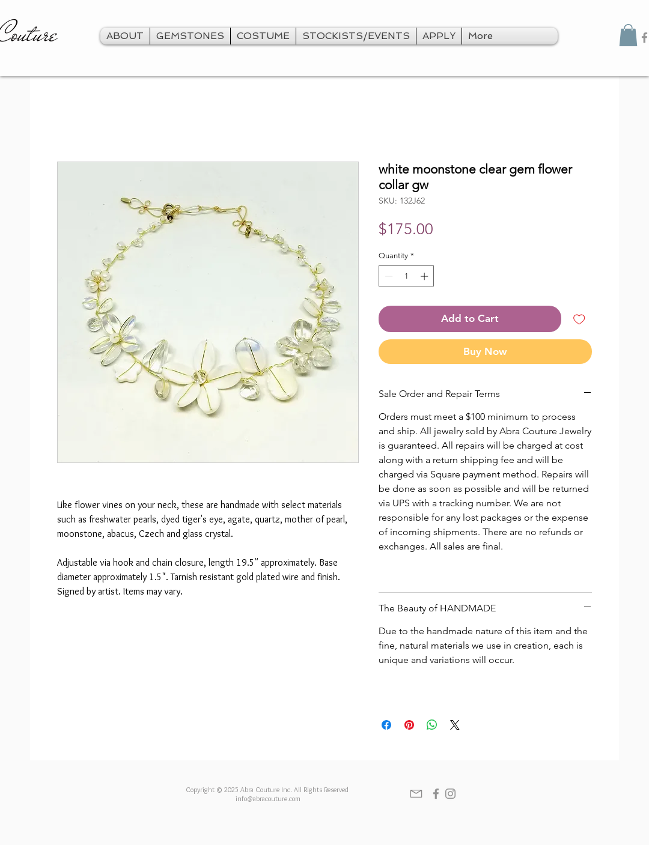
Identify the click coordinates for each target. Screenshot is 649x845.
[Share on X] (455, 725)
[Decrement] (387, 276)
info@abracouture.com (268, 798)
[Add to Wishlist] (579, 319)
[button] (628, 35)
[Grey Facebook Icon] (436, 794)
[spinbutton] (406, 276)
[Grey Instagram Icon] (450, 794)
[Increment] (425, 276)
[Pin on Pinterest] (409, 725)
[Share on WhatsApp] (432, 725)
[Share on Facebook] (386, 725)
